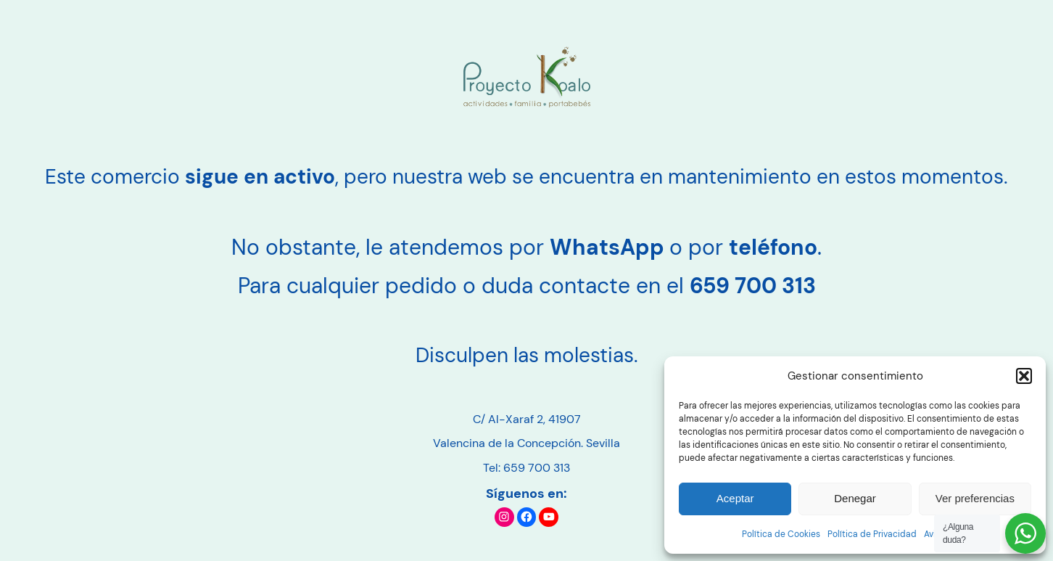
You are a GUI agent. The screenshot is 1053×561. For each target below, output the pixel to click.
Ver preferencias (975, 498)
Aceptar (735, 498)
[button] (1024, 376)
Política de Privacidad (872, 534)
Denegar (855, 498)
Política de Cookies (781, 534)
